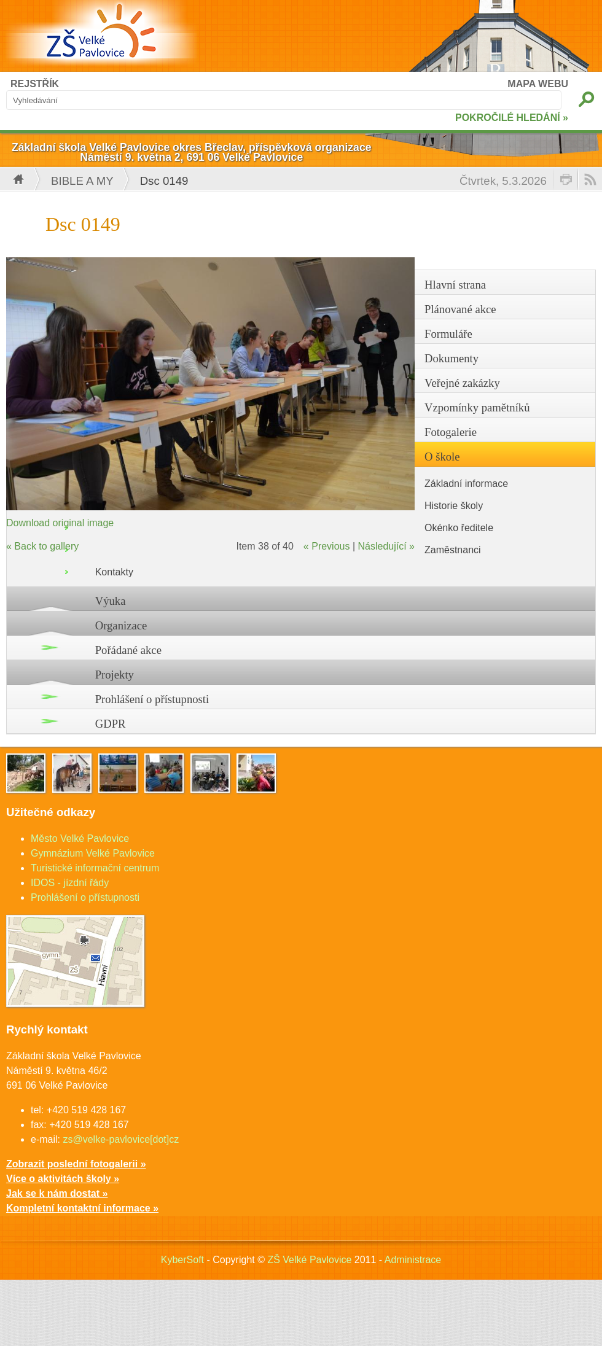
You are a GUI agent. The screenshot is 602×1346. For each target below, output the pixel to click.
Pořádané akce (128, 650)
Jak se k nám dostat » (57, 1193)
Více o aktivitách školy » (62, 1178)
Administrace (413, 1260)
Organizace (121, 625)
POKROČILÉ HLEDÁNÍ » (511, 117)
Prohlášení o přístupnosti (152, 699)
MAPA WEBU (537, 84)
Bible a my (82, 180)
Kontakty (114, 572)
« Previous (326, 546)
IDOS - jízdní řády (70, 882)
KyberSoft (182, 1260)
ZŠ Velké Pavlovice (309, 1260)
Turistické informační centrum (95, 868)
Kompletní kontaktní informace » (82, 1208)
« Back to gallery (42, 546)
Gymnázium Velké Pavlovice (93, 853)
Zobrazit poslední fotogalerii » (76, 1164)
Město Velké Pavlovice (80, 838)
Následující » (386, 546)
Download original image (60, 523)
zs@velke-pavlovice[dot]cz (121, 1139)
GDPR (110, 723)
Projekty (114, 674)
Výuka (110, 600)
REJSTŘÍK (34, 84)
